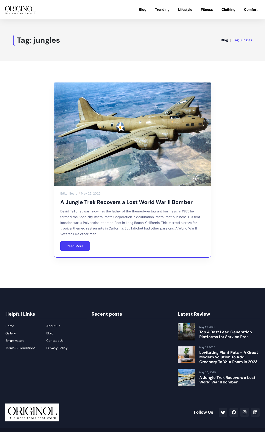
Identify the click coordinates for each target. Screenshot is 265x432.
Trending (162, 9)
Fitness (207, 9)
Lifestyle (185, 9)
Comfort (250, 9)
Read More (75, 246)
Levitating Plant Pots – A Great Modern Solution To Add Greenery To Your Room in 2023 (228, 357)
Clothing (228, 9)
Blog (143, 9)
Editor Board (69, 193)
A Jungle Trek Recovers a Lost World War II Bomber (126, 202)
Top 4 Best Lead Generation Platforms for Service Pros (225, 334)
